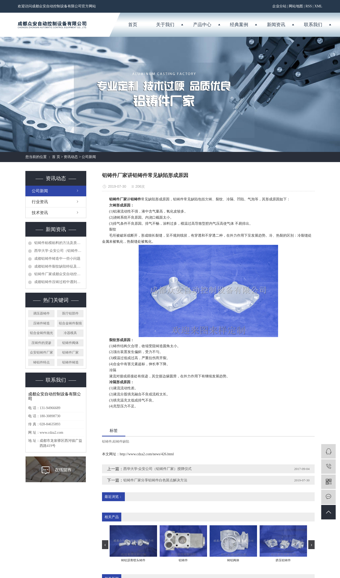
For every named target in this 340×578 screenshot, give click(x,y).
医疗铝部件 (70, 313)
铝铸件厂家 (70, 352)
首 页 (56, 157)
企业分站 (279, 6)
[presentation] (105, 544)
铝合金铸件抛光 (41, 333)
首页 (132, 24)
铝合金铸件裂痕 (70, 323)
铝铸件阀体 (70, 343)
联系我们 (313, 24)
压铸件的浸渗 (41, 343)
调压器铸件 (41, 313)
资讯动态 (71, 157)
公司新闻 (89, 157)
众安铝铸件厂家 (41, 352)
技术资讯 (40, 213)
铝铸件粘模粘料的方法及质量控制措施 (58, 243)
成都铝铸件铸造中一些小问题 (57, 258)
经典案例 (239, 24)
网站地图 (296, 6)
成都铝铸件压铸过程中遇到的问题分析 (58, 282)
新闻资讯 (276, 24)
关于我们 (165, 24)
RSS (308, 6)
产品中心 (202, 24)
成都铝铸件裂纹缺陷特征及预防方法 (58, 266)
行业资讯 (40, 202)
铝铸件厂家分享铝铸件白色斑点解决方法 (155, 480)
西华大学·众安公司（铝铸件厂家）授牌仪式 (58, 251)
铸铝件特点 (41, 362)
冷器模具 (70, 333)
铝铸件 (107, 441)
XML (318, 6)
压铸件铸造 (41, 323)
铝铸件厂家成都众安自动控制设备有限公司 (58, 274)
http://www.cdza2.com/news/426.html (147, 454)
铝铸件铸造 (70, 362)
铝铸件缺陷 (121, 441)
